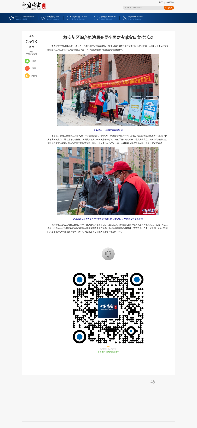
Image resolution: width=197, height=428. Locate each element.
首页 (161, 2)
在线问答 (170, 2)
